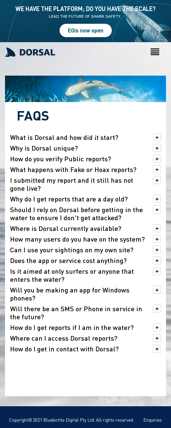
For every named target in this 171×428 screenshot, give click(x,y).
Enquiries (152, 420)
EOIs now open (85, 30)
